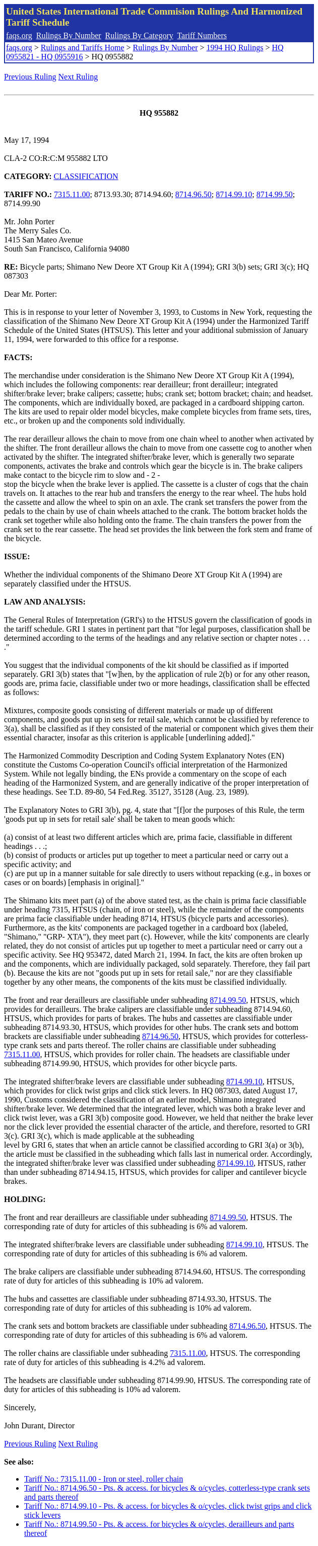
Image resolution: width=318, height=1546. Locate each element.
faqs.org (19, 35)
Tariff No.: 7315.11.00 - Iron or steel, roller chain (103, 1479)
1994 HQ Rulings (235, 47)
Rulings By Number (68, 35)
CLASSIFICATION (86, 176)
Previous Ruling (30, 76)
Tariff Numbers (202, 35)
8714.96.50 (193, 194)
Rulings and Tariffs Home (82, 47)
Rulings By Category (139, 35)
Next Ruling (78, 76)
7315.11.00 (72, 194)
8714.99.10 (234, 194)
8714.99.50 (275, 194)
